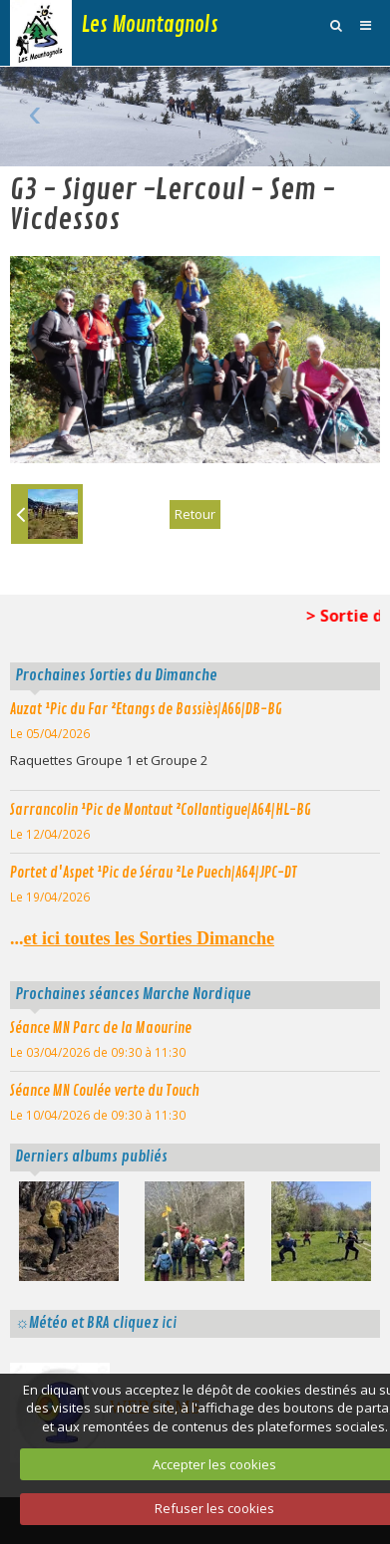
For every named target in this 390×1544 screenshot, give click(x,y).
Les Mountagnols (150, 25)
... (142, 938)
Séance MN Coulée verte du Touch (104, 1091)
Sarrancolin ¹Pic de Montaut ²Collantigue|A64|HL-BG (160, 810)
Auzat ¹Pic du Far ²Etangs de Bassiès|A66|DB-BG (146, 709)
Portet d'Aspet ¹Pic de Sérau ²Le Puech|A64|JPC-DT (153, 873)
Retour (195, 514)
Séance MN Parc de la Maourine (101, 1028)
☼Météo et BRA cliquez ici (96, 1323)
